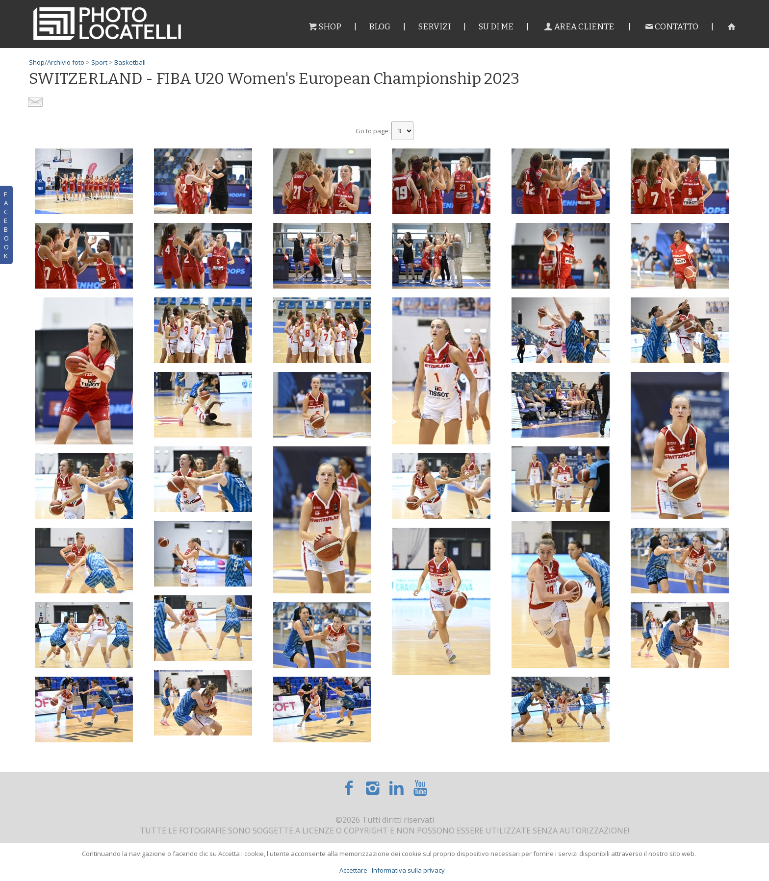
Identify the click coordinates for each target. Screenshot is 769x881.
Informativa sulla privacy (408, 870)
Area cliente (578, 27)
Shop (324, 27)
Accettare (353, 870)
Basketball (130, 62)
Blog (379, 27)
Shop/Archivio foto (56, 62)
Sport (99, 62)
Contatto (670, 27)
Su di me (495, 27)
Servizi (434, 27)
